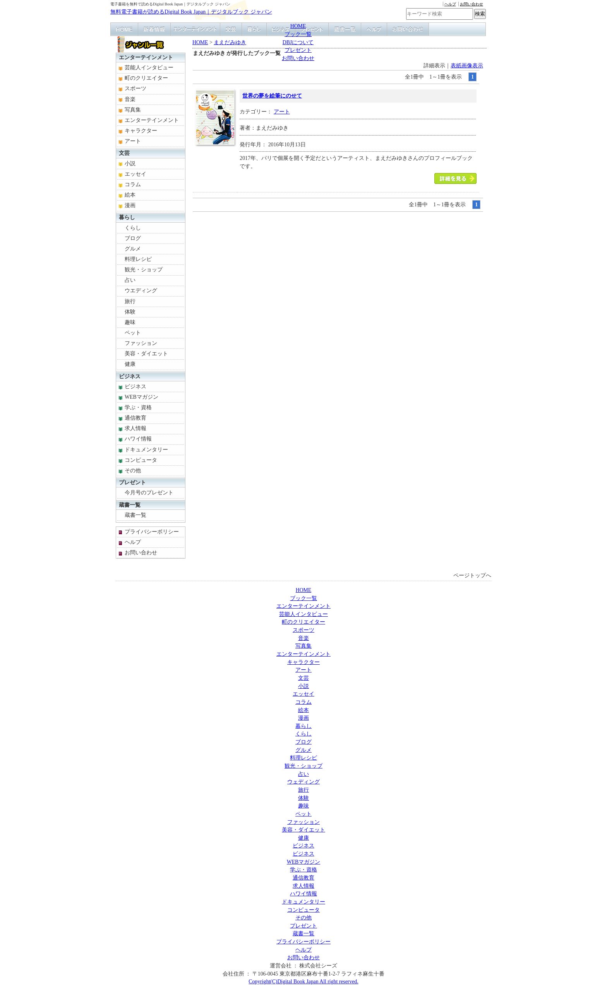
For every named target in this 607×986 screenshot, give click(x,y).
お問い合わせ (471, 4)
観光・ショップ (144, 270)
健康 (130, 364)
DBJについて (298, 42)
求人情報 (135, 428)
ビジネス (130, 376)
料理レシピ (138, 259)
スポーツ (135, 88)
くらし (133, 228)
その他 (133, 470)
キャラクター (141, 131)
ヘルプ (450, 4)
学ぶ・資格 (138, 407)
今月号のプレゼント (149, 493)
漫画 (130, 205)
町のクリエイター (146, 78)
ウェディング (303, 782)
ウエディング (141, 290)
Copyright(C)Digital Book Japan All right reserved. (303, 981)
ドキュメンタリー (146, 450)
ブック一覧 (298, 34)
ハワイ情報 (138, 439)
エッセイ (135, 174)
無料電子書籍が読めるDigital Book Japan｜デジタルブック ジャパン (191, 12)
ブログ (133, 238)
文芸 (124, 153)
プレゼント (298, 50)
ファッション (141, 343)
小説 (130, 163)
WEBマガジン (141, 397)
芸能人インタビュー (149, 67)
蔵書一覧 (130, 505)
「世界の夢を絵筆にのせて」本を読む (455, 178)
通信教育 (135, 418)
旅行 (130, 301)
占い (130, 280)
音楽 (130, 99)
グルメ (133, 249)
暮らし (127, 217)
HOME (298, 26)
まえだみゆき (230, 42)
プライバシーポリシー (152, 532)
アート (282, 112)
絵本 (130, 195)
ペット (133, 333)
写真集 (133, 110)
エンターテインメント (146, 57)
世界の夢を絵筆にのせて (272, 96)
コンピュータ (141, 460)
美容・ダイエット (146, 354)
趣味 (130, 322)
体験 (130, 312)
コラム (133, 184)
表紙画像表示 (467, 66)
